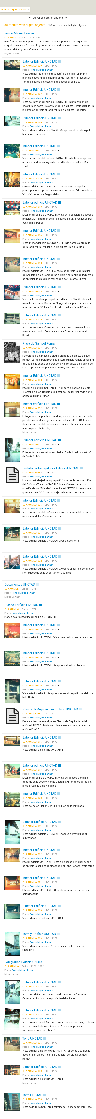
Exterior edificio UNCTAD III (41, 202)
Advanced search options (48, 17)
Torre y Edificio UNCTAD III (41, 934)
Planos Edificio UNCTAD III (23, 605)
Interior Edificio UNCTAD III (41, 90)
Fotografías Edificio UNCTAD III (26, 962)
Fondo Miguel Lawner (19, 33)
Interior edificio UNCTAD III (41, 404)
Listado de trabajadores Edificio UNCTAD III (52, 468)
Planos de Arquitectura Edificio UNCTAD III (52, 709)
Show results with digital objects (67, 25)
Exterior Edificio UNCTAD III (41, 61)
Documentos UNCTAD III (21, 584)
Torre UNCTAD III (34, 1038)
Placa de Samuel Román (39, 343)
